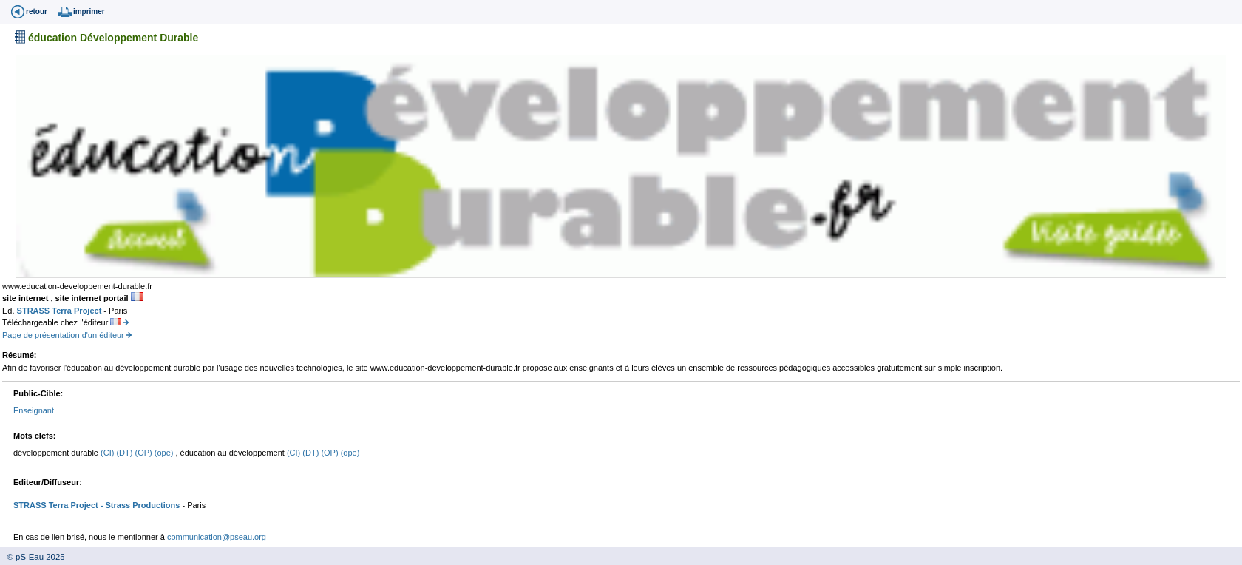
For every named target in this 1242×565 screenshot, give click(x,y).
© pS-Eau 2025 (32, 556)
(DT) (125, 452)
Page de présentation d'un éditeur (63, 335)
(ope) (165, 452)
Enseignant (33, 410)
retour (36, 11)
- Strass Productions (139, 505)
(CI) (108, 452)
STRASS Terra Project (60, 310)
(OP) (144, 452)
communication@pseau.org (216, 536)
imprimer (89, 11)
